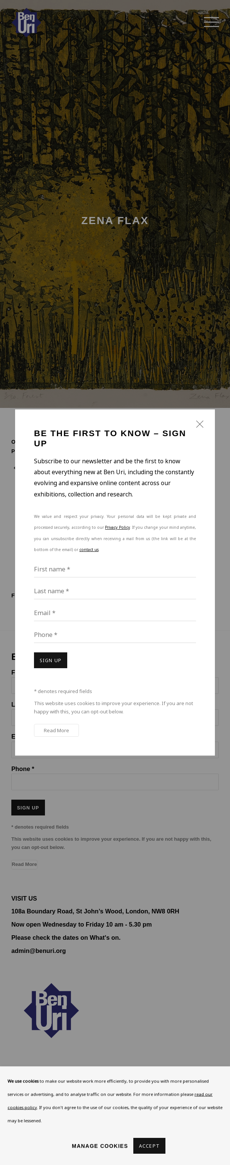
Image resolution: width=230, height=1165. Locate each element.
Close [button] (198, 427)
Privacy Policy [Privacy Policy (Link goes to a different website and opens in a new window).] (117, 527)
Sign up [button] (51, 660)
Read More (56, 730)
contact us (89, 549)
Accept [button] (149, 1146)
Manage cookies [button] (100, 1145)
